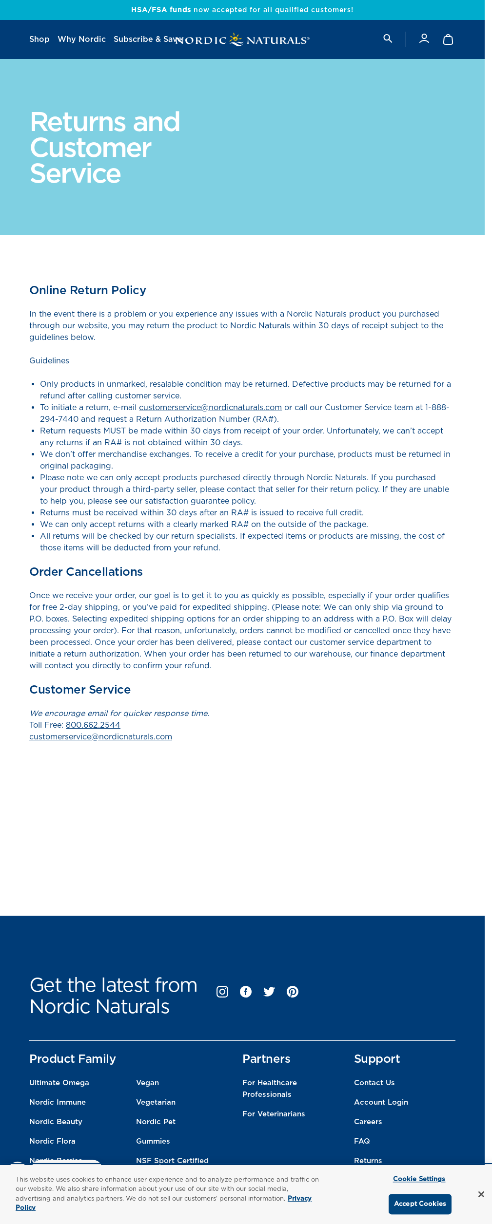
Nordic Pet (156, 1121)
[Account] (424, 39)
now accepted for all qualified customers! (242, 10)
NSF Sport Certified (172, 1160)
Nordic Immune (57, 1102)
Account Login (381, 1102)
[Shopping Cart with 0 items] (448, 39)
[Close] (481, 1194)
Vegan (147, 1082)
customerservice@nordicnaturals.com (210, 407)
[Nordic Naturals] (242, 39)
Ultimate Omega (59, 1082)
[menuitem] (39, 39)
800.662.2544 (93, 725)
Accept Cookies (420, 1203)
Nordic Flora (52, 1141)
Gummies (153, 1141)
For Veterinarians (273, 1114)
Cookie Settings (419, 1179)
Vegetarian (156, 1102)
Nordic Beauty (55, 1121)
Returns (368, 1160)
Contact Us (374, 1082)
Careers (368, 1121)
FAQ (362, 1141)
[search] (387, 39)
